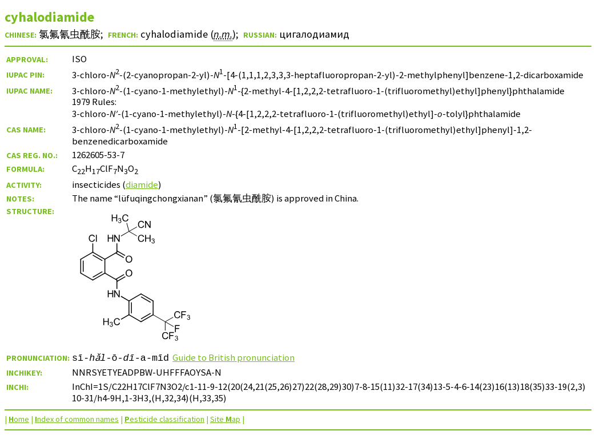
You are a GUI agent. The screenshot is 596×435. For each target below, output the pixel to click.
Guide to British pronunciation (234, 357)
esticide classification (164, 419)
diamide (142, 184)
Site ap (225, 419)
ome (19, 419)
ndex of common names (77, 419)
